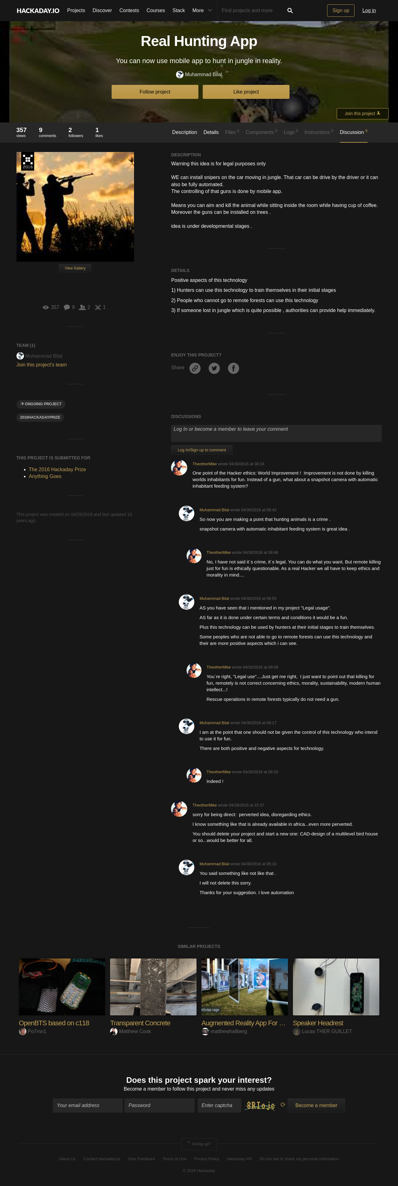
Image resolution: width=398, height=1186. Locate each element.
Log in (369, 10)
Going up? (198, 1144)
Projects (76, 10)
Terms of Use (175, 1158)
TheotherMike (204, 464)
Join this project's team (41, 364)
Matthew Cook (130, 1031)
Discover (102, 10)
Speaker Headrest (318, 1023)
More (203, 10)
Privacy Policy (206, 1158)
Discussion (354, 132)
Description (184, 132)
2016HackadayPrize (40, 417)
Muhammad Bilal (199, 74)
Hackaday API (239, 1158)
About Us (67, 1158)
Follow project (155, 91)
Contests (129, 10)
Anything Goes (45, 476)
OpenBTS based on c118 (54, 1023)
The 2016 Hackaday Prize (27, 161)
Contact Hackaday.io (101, 1158)
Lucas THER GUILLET (322, 1031)
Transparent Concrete (140, 1023)
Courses (155, 10)
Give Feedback (141, 1158)
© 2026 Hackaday (199, 1170)
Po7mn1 (33, 1031)
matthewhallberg (224, 1031)
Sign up (340, 10)
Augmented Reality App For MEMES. (252, 1023)
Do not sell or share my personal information (299, 1158)
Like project (246, 91)
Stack (179, 10)
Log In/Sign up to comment (202, 450)
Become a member (145, 1089)
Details (211, 132)
